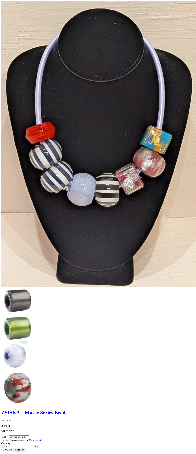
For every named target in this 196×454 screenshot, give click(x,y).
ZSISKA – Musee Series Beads (34, 412)
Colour (4, 440)
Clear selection (36, 440)
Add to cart (19, 450)
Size (3, 436)
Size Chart (6, 449)
